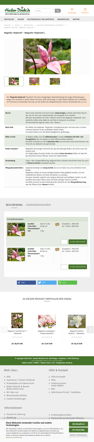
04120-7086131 (57, 389)
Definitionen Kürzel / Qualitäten (66, 396)
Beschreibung (14, 208)
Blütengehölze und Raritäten (40, 19)
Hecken (21, 19)
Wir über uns (12, 396)
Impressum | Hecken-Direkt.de (21, 383)
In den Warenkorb (77, 245)
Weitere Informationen (78, 435)
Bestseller (9, 19)
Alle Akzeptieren (78, 424)
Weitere (76, 19)
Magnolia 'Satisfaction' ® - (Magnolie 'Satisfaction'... (17, 336)
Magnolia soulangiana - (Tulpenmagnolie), (47, 336)
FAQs (53, 383)
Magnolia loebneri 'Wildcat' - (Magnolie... (76, 336)
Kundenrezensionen (38, 208)
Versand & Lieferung (16, 418)
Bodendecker (63, 19)
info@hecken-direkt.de (64, 366)
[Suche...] (58, 11)
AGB (8, 380)
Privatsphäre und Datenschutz (20, 387)
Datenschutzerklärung (14, 437)
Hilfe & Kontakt (58, 380)
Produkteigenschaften (61, 418)
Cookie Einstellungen (16, 402)
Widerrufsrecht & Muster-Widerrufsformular (18, 391)
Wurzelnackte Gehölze (17, 399)
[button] (72, 11)
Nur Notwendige (78, 430)
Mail (53, 392)
